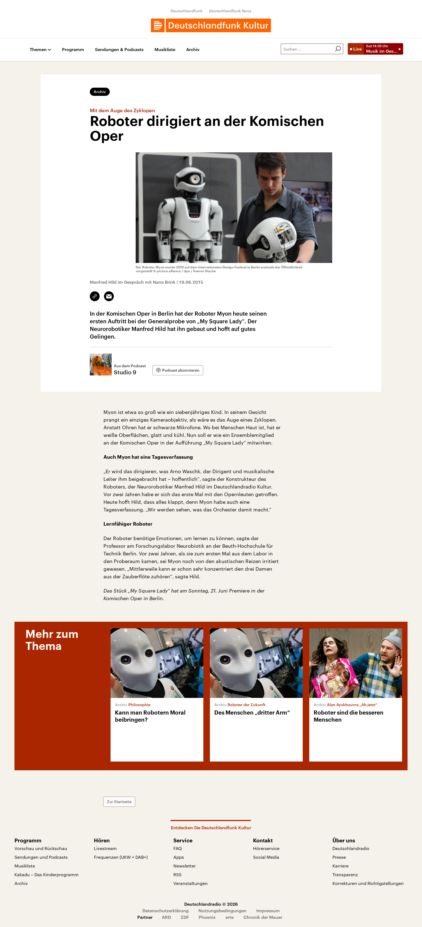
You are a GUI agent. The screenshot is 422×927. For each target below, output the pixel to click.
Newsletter (184, 865)
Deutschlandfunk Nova (230, 10)
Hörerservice (266, 848)
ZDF (185, 917)
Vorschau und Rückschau (40, 848)
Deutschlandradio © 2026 (211, 904)
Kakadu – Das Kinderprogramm (46, 874)
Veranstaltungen (190, 883)
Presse (339, 857)
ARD (166, 917)
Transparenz (345, 874)
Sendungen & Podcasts (119, 49)
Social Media (266, 857)
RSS (177, 874)
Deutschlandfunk (187, 10)
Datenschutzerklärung (165, 910)
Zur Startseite (119, 801)
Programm (73, 49)
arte (229, 917)
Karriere (340, 865)
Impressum (268, 910)
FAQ (177, 848)
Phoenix (207, 917)
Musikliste (164, 49)
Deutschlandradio (350, 848)
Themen (38, 49)
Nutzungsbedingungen (222, 910)
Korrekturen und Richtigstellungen (368, 883)
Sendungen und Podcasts (41, 857)
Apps (178, 857)
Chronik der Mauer (262, 917)
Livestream (105, 848)
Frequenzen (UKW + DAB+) (121, 857)
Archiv (193, 49)
